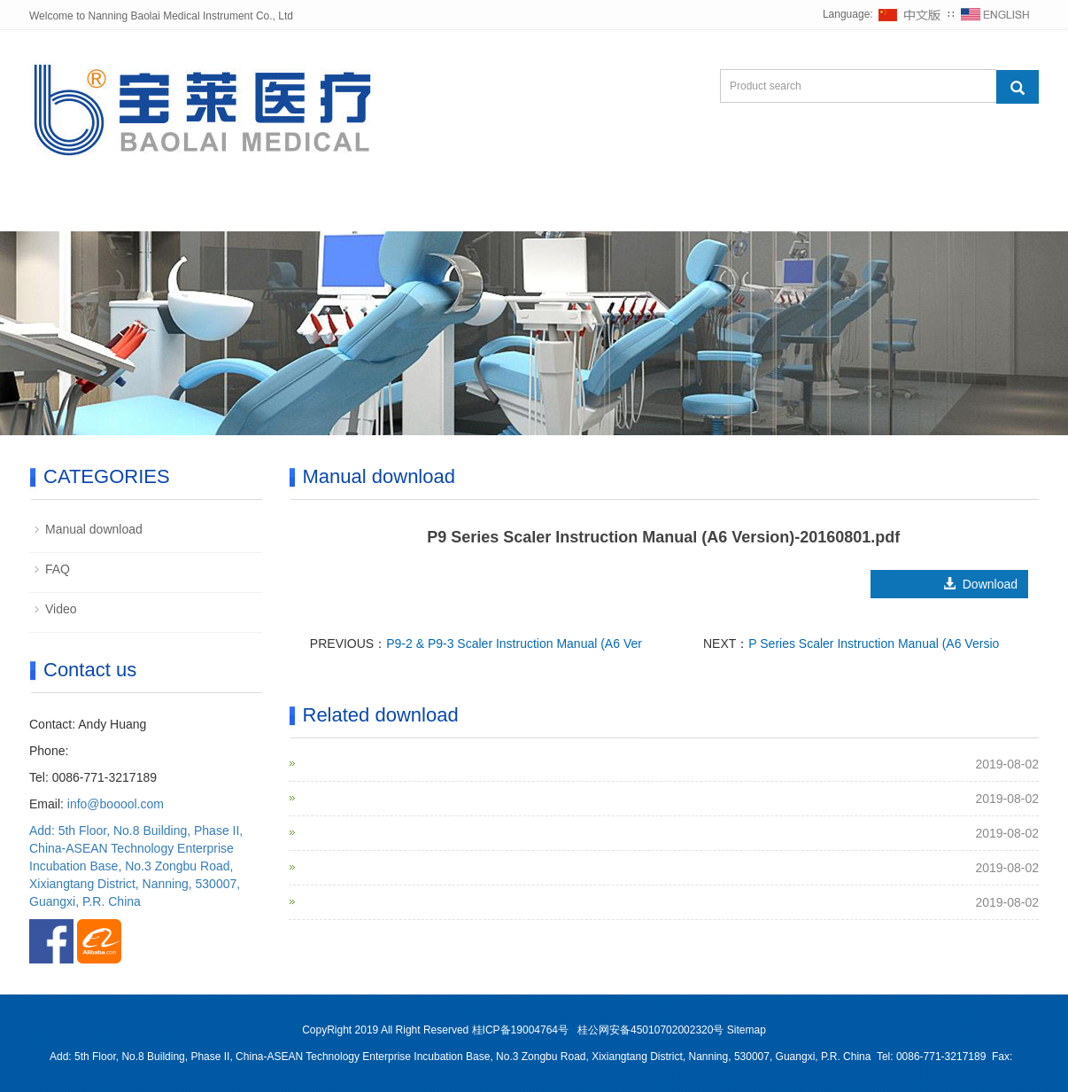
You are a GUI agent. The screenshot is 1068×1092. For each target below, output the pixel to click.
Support (478, 209)
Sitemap (746, 1030)
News (382, 209)
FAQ (57, 569)
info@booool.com (115, 804)
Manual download (94, 529)
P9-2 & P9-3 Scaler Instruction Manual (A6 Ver (514, 643)
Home (75, 209)
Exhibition (586, 209)
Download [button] (965, 584)
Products (284, 209)
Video (61, 609)
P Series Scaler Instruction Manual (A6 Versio (873, 643)
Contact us (799, 209)
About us (175, 209)
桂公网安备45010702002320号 (650, 1030)
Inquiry (691, 209)
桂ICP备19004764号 (522, 1030)
